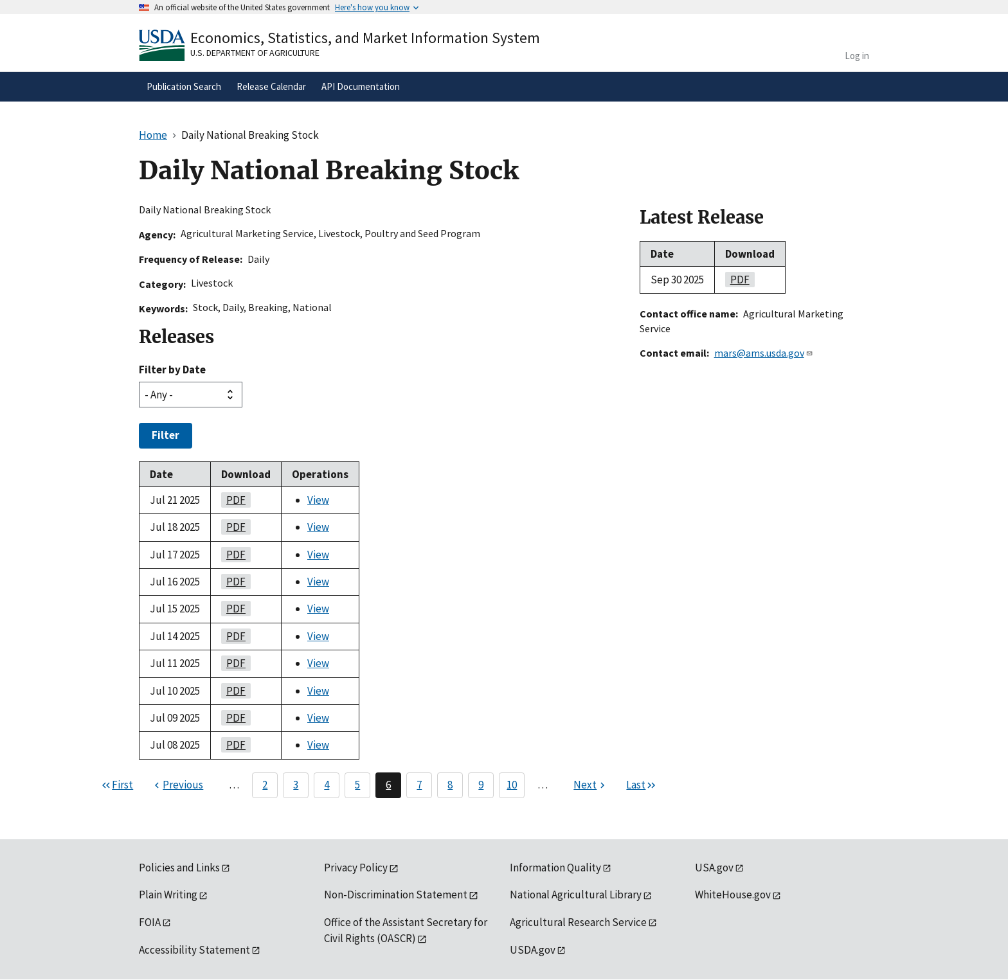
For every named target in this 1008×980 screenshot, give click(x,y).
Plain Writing (168, 894)
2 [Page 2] (264, 785)
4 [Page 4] (326, 785)
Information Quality (555, 867)
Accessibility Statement (194, 950)
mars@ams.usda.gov (763, 352)
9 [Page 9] (480, 785)
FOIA (150, 922)
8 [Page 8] (450, 785)
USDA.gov (532, 950)
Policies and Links (179, 867)
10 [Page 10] (512, 785)
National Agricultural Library (576, 894)
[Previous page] (177, 785)
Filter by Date (172, 369)
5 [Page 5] (357, 785)
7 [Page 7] (419, 785)
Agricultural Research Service (578, 922)
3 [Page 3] (295, 785)
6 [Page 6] (388, 785)
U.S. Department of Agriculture (255, 52)
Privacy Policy (356, 867)
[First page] (116, 785)
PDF (233, 500)
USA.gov (714, 867)
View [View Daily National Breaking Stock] (318, 500)
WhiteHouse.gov (733, 894)
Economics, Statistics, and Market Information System (365, 37)
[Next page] (590, 785)
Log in (857, 55)
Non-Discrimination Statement (395, 894)
